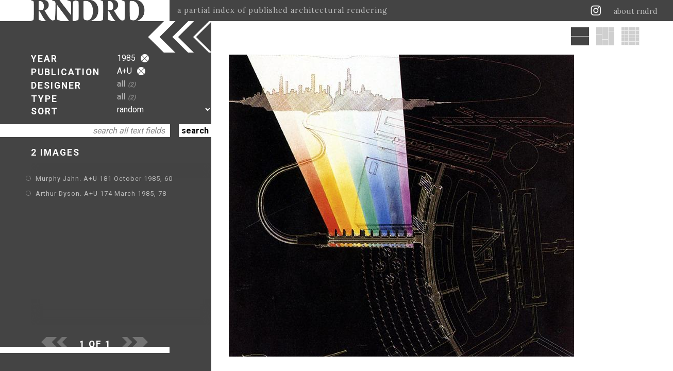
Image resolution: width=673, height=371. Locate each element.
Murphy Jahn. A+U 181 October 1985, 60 (104, 178)
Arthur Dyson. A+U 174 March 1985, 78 (101, 193)
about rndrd (636, 11)
